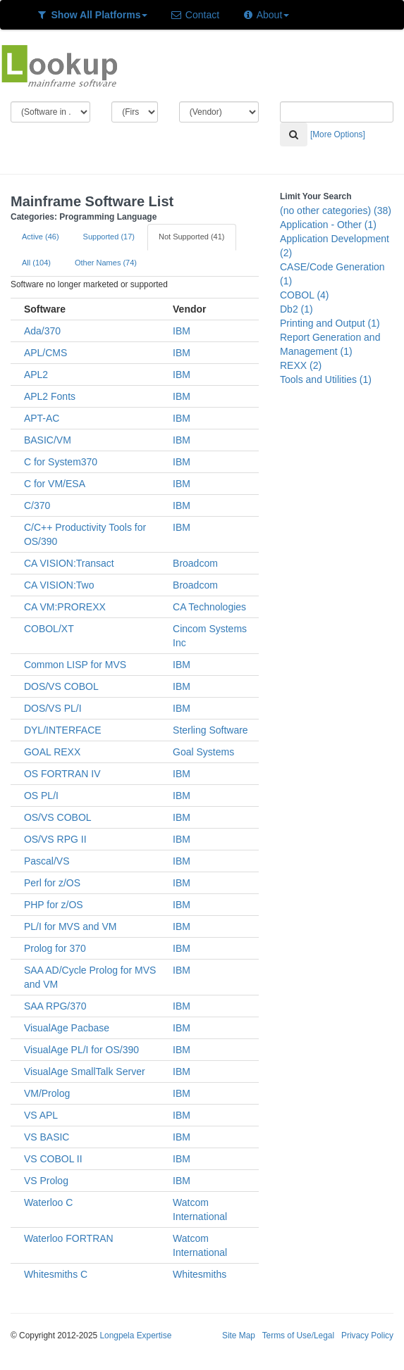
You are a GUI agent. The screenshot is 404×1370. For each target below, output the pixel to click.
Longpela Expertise (135, 1335)
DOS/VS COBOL (61, 686)
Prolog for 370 (55, 948)
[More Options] (337, 134)
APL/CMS (45, 352)
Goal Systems (203, 752)
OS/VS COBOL (58, 817)
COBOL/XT (49, 628)
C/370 (37, 505)
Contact (194, 14)
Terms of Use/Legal (298, 1335)
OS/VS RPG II (55, 839)
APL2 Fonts (49, 396)
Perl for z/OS (52, 882)
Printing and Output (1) (330, 323)
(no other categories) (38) (335, 210)
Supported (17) (109, 236)
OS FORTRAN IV (62, 773)
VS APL (41, 1115)
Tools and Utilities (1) (326, 379)
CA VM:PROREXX (65, 606)
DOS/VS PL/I (53, 708)
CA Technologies (209, 606)
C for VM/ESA (54, 483)
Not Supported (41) (192, 236)
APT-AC (42, 418)
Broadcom (195, 563)
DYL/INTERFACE (63, 730)
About (265, 14)
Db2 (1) (296, 309)
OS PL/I (41, 795)
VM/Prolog (47, 1093)
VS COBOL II (53, 1158)
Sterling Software (210, 730)
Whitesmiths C (55, 1274)
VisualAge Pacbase (66, 1027)
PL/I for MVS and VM (70, 926)
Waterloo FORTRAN (69, 1238)
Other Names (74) (106, 262)
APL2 (36, 374)
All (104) (36, 262)
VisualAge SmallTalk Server (84, 1071)
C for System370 (60, 461)
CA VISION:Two (59, 585)
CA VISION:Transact (69, 563)
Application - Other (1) (328, 224)
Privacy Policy (367, 1335)
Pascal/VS (47, 861)
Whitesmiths (199, 1274)
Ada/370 (42, 331)
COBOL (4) (304, 295)
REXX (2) (301, 365)
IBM (181, 331)
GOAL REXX (52, 752)
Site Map (238, 1335)
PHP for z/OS (53, 904)
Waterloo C (48, 1202)
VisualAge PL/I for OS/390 (81, 1049)
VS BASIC (47, 1137)
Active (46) (40, 236)
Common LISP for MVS (75, 664)
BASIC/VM (47, 440)
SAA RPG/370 (55, 1006)
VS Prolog (46, 1180)
